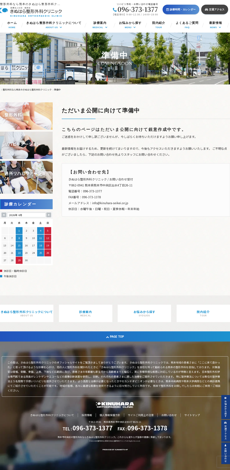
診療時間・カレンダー (181, 9)
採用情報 (87, 415)
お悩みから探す (225, 407)
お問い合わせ (169, 415)
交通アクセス (214, 9)
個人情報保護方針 (110, 415)
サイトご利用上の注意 (141, 415)
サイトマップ (192, 415)
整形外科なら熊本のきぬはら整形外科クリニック (112, 441)
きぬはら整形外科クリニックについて (52, 415)
